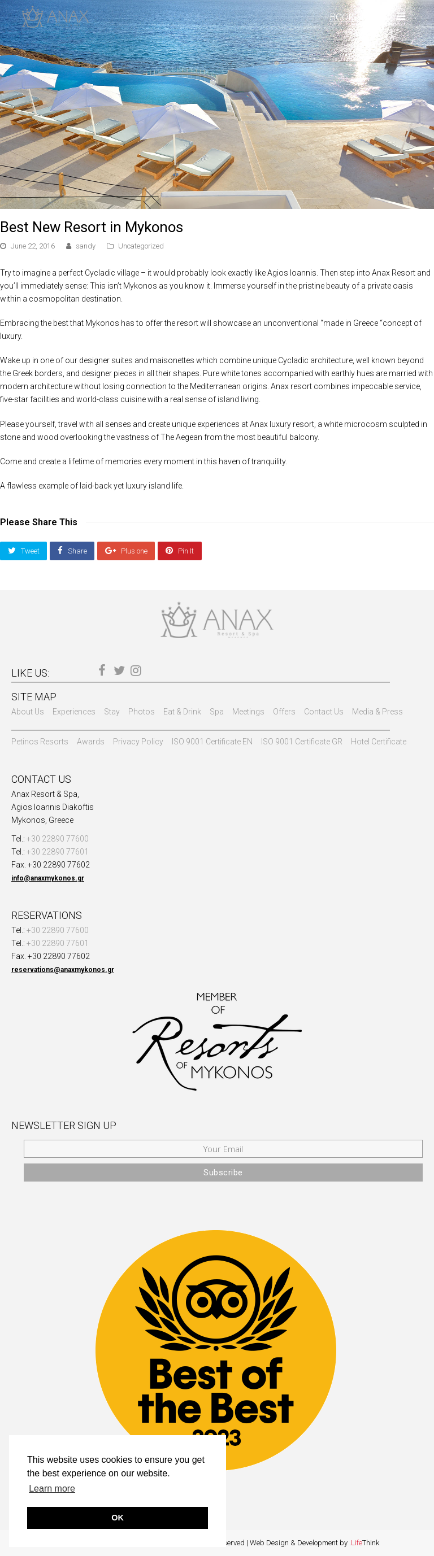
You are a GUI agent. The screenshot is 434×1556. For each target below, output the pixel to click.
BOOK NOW (354, 17)
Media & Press (377, 711)
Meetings (248, 711)
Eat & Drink (182, 711)
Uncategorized (141, 246)
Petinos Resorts (39, 741)
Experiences (74, 711)
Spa (217, 711)
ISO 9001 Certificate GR (301, 741)
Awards (91, 741)
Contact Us (324, 711)
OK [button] (117, 1517)
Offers (284, 711)
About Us (27, 711)
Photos (141, 711)
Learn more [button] (52, 1488)
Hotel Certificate (378, 741)
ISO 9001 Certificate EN (212, 741)
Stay (112, 711)
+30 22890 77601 (58, 851)
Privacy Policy (138, 741)
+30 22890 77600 (58, 838)
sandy (86, 246)
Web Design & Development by (314, 1542)
